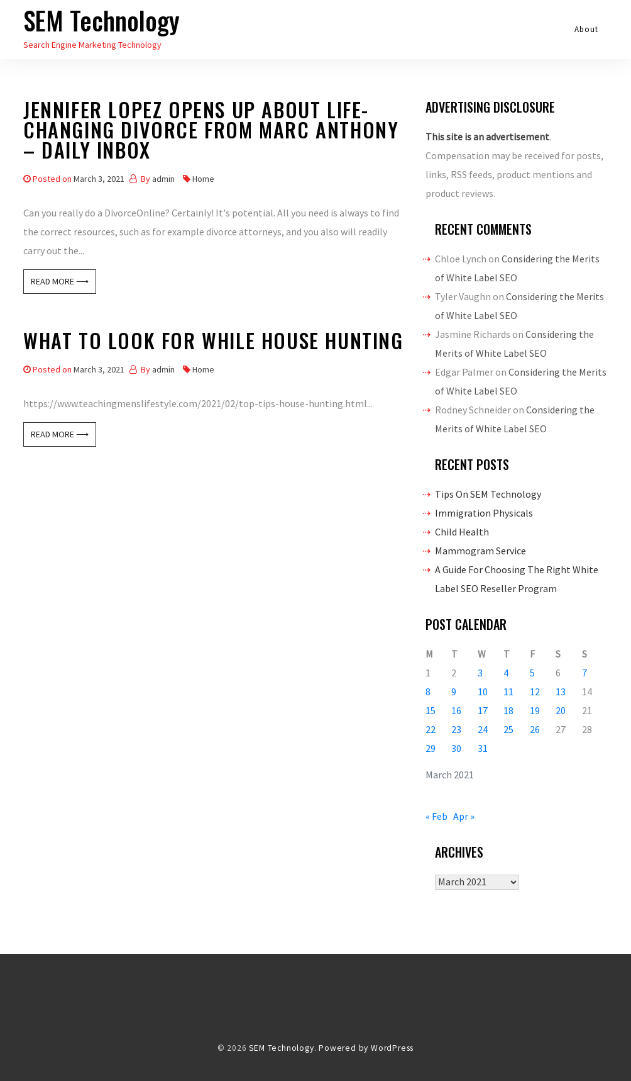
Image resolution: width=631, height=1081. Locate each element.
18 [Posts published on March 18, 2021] (508, 710)
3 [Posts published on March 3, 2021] (480, 672)
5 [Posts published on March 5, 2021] (532, 672)
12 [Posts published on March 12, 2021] (535, 691)
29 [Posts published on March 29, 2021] (430, 748)
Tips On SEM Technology (488, 494)
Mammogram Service (480, 550)
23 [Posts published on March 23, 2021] (456, 729)
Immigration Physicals (484, 513)
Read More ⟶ (60, 281)
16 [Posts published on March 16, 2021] (456, 710)
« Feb (436, 816)
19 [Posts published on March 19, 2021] (535, 710)
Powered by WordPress (366, 1048)
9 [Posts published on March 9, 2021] (453, 691)
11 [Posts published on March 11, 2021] (508, 691)
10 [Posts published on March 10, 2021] (483, 691)
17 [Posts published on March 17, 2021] (483, 710)
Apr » (464, 816)
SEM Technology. (282, 1048)
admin (163, 178)
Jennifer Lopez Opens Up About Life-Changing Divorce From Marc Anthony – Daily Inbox (210, 131)
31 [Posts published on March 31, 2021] (483, 748)
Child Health (462, 531)
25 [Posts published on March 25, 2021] (508, 729)
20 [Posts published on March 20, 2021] (561, 710)
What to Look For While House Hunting (213, 342)
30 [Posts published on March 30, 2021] (456, 748)
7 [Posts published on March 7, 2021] (584, 672)
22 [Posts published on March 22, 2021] (430, 729)
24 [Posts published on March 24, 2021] (483, 729)
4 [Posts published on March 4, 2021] (505, 672)
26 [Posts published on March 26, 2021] (535, 729)
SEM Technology (101, 20)
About (586, 29)
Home (203, 178)
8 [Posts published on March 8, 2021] (428, 691)
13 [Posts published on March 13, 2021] (561, 691)
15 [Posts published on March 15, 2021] (430, 710)
